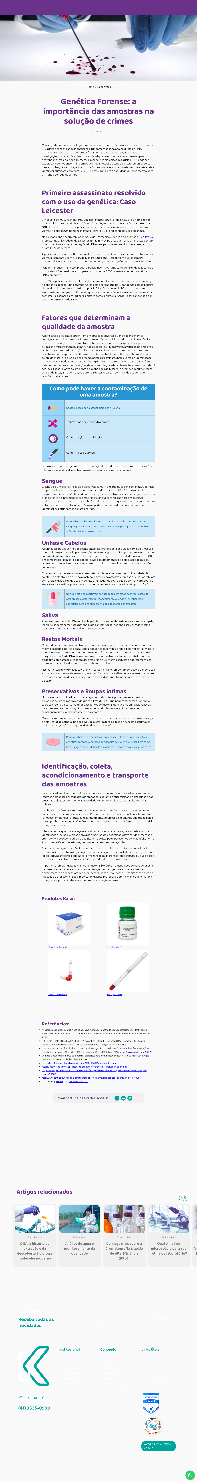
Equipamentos (109, 1367)
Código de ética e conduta (157, 1388)
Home (90, 86)
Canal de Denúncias (153, 1382)
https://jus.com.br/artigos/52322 (136, 1052)
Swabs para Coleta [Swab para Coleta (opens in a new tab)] (114, 994)
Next (185, 1198)
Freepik (59, 1081)
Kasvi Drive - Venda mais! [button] (157, 1446)
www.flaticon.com (78, 1081)
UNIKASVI (65, 1384)
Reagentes (104, 86)
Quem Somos (67, 1362)
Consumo (106, 1362)
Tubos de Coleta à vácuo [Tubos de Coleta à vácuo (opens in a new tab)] (57, 994)
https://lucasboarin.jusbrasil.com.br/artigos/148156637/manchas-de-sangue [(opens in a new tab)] (80, 1063)
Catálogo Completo (71, 1373)
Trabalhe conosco (70, 1378)
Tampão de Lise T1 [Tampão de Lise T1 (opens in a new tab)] (114, 947)
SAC (143, 1365)
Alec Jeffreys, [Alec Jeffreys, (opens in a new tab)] (147, 237)
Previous (179, 1198)
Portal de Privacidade (154, 1377)
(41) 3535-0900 (34, 1408)
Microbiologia (108, 1373)
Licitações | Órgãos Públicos (158, 1371)
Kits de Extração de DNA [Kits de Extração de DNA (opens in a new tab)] (57, 947)
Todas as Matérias (111, 1356)
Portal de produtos (71, 1367)
